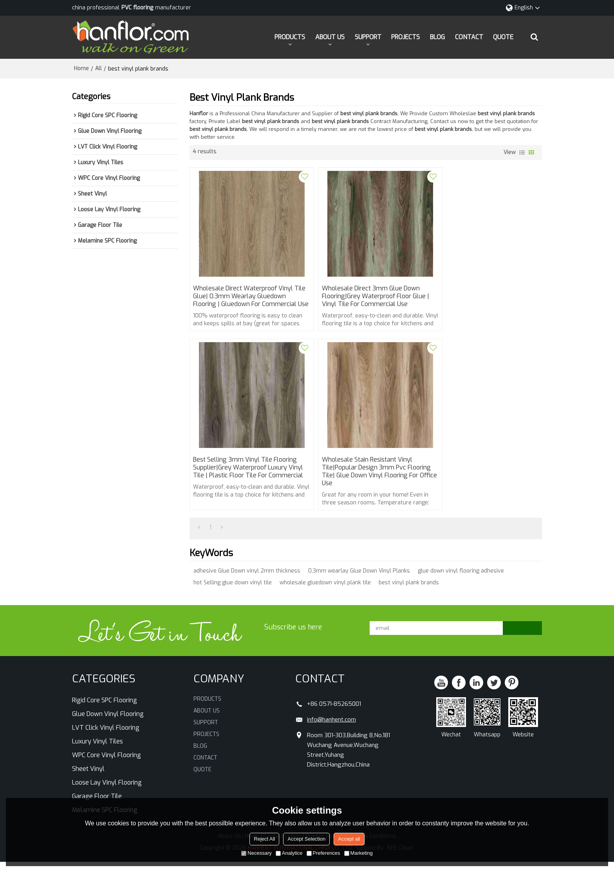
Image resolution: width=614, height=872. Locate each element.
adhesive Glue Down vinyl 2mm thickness (246, 581)
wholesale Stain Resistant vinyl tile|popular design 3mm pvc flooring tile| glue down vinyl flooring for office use (238, 481)
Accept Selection (306, 839)
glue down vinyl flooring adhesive (461, 581)
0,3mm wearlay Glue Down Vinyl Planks (359, 581)
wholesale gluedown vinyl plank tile (325, 593)
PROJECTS (405, 37)
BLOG (437, 37)
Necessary (256, 853)
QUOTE (503, 37)
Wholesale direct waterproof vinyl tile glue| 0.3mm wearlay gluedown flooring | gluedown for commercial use (246, 301)
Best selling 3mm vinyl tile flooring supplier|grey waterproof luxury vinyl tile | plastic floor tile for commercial (483, 301)
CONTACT (469, 37)
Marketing (358, 853)
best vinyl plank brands (409, 593)
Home (81, 68)
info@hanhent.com (331, 730)
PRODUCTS (289, 37)
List (522, 152)
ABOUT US (330, 37)
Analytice (289, 853)
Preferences (323, 853)
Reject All (264, 839)
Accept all (349, 839)
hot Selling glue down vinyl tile (232, 593)
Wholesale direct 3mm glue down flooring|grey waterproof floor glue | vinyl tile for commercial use (364, 297)
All (98, 68)
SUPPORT (368, 37)
